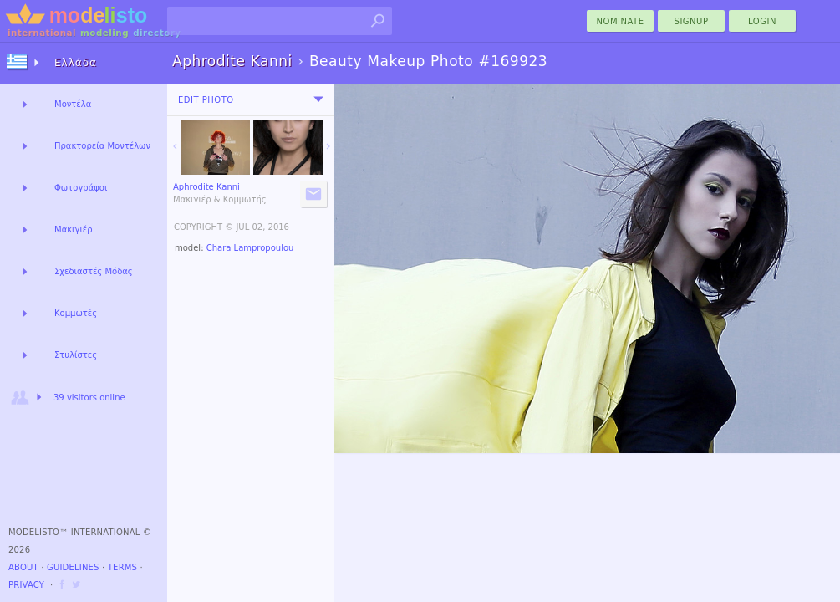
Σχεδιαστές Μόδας (93, 271)
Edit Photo (206, 100)
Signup (692, 21)
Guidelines (73, 567)
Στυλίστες (75, 355)
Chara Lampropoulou (250, 248)
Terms (122, 567)
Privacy (26, 584)
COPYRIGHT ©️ (203, 227)
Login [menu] (762, 21)
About (23, 567)
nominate (620, 21)
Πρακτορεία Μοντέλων (102, 145)
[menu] (318, 99)
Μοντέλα (72, 104)
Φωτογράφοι (80, 187)
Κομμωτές (75, 313)
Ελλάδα (75, 63)
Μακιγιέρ (73, 229)
